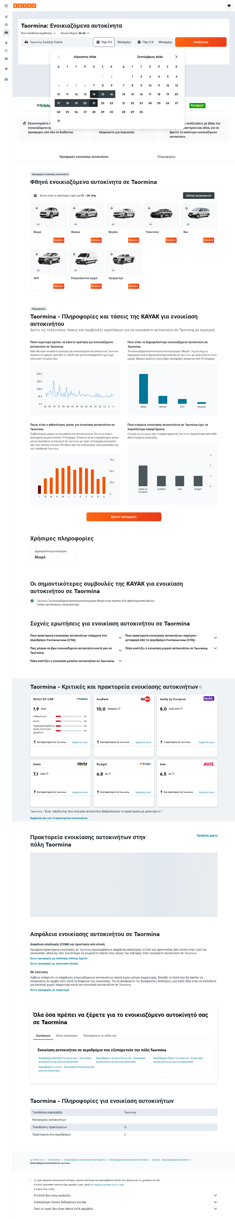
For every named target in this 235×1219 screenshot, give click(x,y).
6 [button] (85, 85)
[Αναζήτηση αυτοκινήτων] (6, 32)
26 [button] (76, 112)
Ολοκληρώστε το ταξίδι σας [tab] (100, 1035)
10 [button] (58, 94)
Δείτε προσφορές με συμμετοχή (49, 990)
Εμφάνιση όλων (80, 742)
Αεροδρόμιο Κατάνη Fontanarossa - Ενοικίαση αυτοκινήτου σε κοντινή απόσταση (65, 1059)
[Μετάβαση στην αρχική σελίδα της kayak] (24, 6)
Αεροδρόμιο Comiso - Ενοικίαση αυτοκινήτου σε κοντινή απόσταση (66, 1068)
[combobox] (38, 33)
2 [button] (111, 76)
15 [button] (102, 94)
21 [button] (94, 103)
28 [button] (93, 112)
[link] (123, 516)
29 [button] (102, 112)
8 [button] (103, 85)
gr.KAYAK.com (37, 1159)
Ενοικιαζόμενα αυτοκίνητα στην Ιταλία (128, 1159)
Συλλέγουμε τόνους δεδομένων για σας (126, 1202)
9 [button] (111, 85)
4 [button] (67, 85)
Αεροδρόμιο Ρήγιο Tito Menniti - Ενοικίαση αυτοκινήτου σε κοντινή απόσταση (178, 1059)
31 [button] (58, 121)
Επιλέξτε (58, 240)
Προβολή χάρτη (207, 835)
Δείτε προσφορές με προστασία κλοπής (54, 963)
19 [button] (76, 103)
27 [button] (85, 112)
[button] (6, 6)
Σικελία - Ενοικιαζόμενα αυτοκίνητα (170, 1159)
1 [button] (102, 76)
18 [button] (67, 103)
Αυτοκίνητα (54, 1159)
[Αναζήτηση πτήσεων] (6, 17)
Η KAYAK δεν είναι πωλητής (126, 1195)
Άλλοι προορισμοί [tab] (66, 1035)
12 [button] (76, 94)
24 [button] (58, 112)
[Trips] (6, 69)
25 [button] (67, 112)
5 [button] (76, 85)
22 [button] (102, 103)
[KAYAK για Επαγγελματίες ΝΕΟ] (6, 58)
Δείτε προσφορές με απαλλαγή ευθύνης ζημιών (59, 958)
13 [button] (85, 94)
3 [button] (58, 85)
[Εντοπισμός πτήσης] (6, 50)
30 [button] (111, 112)
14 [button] (94, 94)
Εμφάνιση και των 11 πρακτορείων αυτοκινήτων (59, 818)
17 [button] (58, 103)
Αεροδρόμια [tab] (43, 1035)
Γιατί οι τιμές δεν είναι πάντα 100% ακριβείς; (126, 1208)
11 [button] (67, 94)
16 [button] (111, 94)
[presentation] (200, 687)
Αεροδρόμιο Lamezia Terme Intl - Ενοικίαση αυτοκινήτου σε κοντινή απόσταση (120, 1059)
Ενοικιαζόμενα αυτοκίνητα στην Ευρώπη (84, 1159)
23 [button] (111, 103)
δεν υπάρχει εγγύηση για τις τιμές (107, 1184)
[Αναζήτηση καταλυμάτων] (6, 24)
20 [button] (85, 103)
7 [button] (94, 85)
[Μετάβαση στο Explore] (6, 43)
